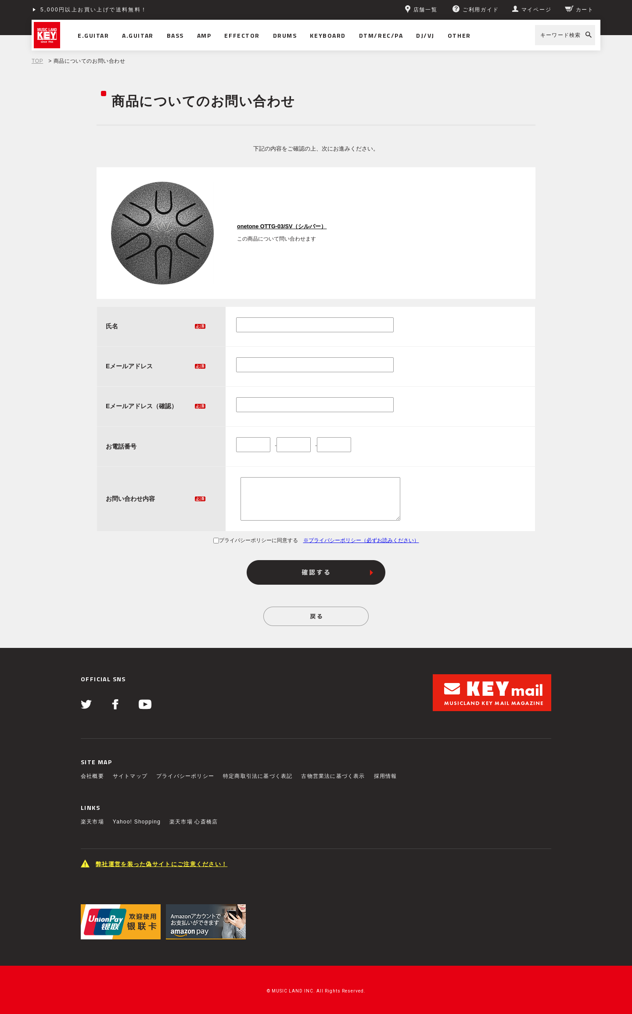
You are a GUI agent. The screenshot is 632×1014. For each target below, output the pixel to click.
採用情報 (385, 776)
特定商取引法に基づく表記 (257, 776)
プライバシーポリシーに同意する (255, 540)
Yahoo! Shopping (137, 822)
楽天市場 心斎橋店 (193, 822)
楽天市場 (92, 822)
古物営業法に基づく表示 (333, 776)
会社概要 (92, 776)
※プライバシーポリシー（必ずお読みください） (361, 540)
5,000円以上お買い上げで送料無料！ (93, 10)
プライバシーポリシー (185, 776)
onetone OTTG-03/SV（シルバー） (282, 226)
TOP (37, 61)
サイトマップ (130, 776)
